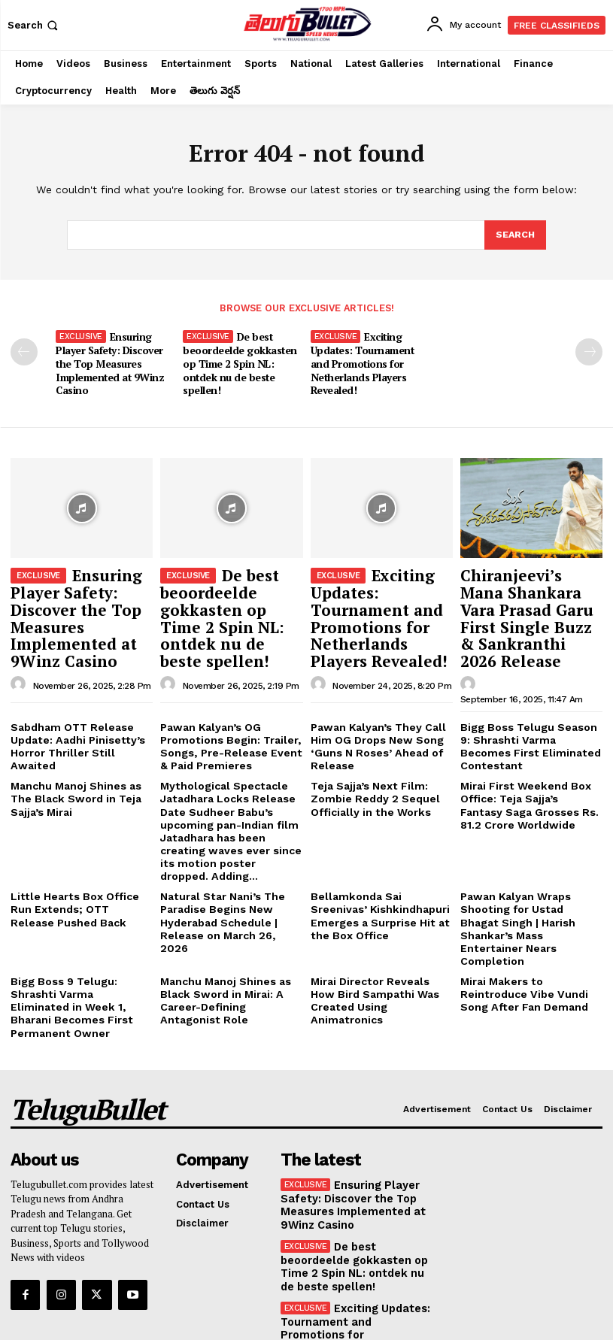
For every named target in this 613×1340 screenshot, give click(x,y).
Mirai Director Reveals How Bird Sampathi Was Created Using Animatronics (379, 927)
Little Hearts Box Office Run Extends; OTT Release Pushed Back (79, 861)
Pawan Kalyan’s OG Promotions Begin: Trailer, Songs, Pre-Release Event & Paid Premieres (228, 711)
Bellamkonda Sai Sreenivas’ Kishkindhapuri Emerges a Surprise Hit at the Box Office (379, 867)
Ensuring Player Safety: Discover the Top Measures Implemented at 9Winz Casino (109, 361)
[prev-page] (24, 350)
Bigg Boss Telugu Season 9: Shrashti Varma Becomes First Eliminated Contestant (528, 705)
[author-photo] (20, 661)
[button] (34, 25)
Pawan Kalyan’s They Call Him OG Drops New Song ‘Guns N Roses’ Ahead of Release (373, 711)
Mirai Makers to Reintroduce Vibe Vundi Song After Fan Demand (531, 927)
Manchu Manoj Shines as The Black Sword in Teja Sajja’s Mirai (72, 759)
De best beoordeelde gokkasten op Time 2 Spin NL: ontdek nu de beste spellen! (238, 361)
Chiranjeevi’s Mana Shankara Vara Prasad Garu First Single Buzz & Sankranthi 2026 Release (530, 596)
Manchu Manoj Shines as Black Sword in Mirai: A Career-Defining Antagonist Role (227, 933)
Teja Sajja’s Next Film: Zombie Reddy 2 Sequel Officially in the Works (370, 759)
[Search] (514, 235)
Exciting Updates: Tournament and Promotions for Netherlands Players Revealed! (370, 361)
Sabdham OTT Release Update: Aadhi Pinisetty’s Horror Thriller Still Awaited (80, 705)
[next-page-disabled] (588, 350)
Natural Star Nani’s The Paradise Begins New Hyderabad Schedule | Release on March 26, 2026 (226, 867)
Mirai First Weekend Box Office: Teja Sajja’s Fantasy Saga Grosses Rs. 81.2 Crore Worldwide (529, 765)
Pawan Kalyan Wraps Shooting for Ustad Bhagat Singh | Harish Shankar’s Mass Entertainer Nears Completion (525, 873)
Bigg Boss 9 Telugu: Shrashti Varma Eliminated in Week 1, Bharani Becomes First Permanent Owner (81, 933)
